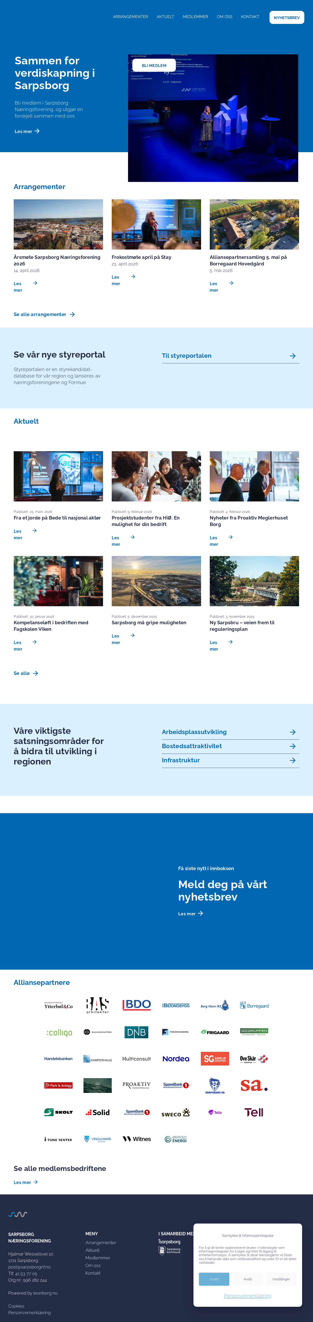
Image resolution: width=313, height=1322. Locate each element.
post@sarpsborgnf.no (29, 1267)
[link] (287, 17)
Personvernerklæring (29, 1312)
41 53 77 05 (26, 1273)
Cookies (16, 1306)
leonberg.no (45, 1293)
